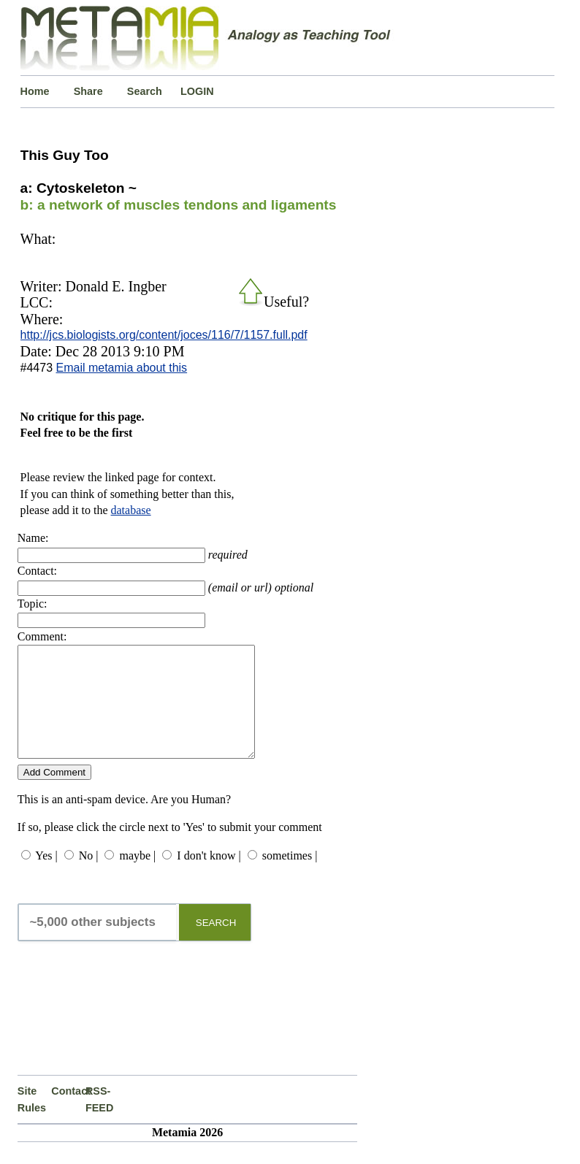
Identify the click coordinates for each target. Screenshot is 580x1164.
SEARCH (216, 944)
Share (88, 91)
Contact (68, 1113)
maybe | (137, 877)
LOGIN (197, 91)
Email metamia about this (121, 367)
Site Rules (32, 1121)
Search (144, 91)
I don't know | (208, 877)
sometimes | (290, 877)
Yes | (46, 877)
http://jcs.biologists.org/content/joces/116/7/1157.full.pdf (164, 335)
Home (35, 91)
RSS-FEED (99, 1121)
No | (89, 877)
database (131, 510)
